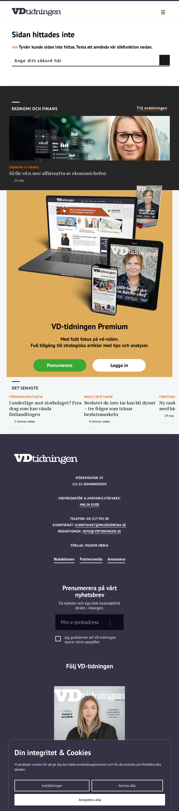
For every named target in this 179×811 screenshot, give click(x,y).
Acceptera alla (90, 799)
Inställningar (52, 785)
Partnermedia (91, 559)
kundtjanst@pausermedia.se (100, 525)
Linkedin (89, 677)
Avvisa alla (127, 785)
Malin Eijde (89, 504)
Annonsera (116, 559)
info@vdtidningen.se (102, 531)
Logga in (119, 365)
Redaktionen (64, 559)
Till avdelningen (152, 108)
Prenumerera (59, 365)
